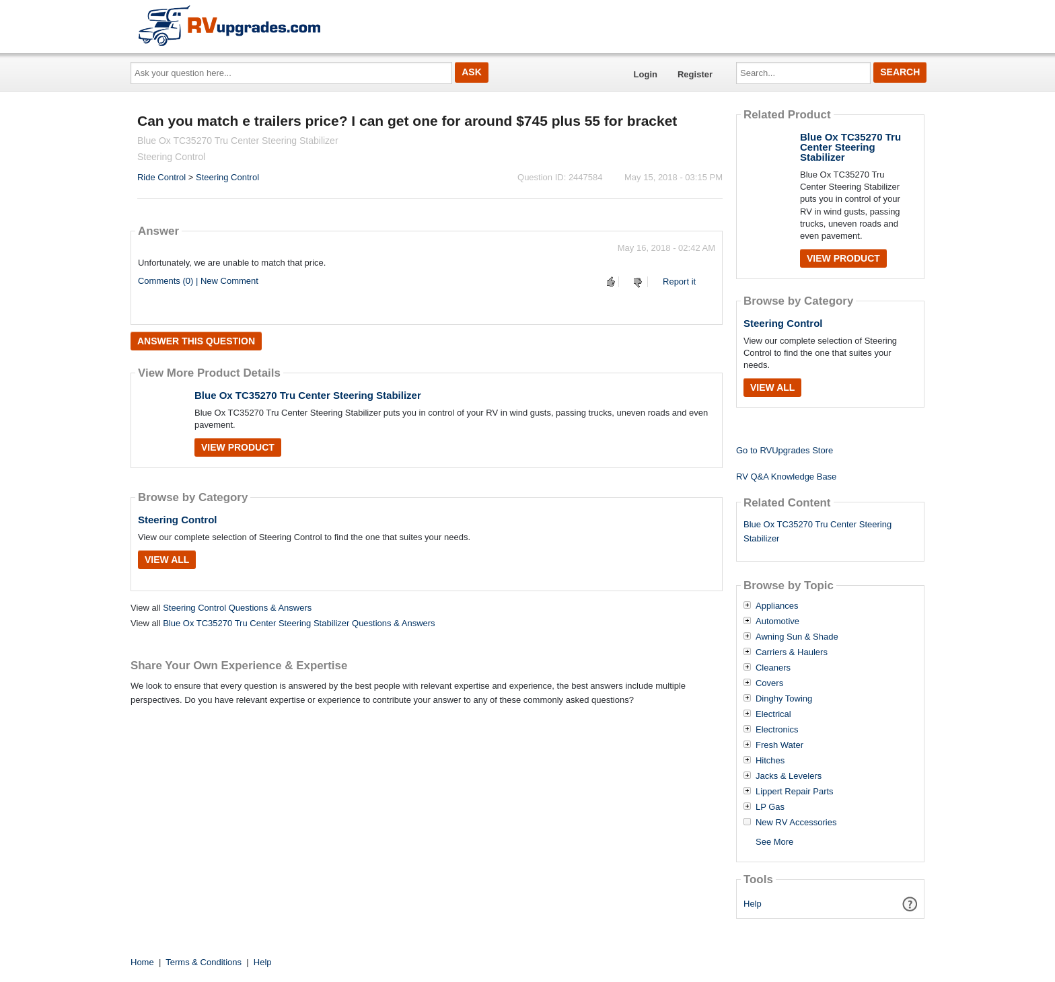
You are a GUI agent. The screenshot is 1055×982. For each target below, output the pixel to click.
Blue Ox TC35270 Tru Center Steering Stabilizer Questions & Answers (299, 623)
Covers (769, 683)
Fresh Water (779, 745)
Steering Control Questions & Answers (237, 608)
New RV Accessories (796, 822)
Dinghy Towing (784, 699)
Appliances (777, 606)
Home (142, 962)
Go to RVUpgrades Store (784, 450)
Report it (679, 281)
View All (167, 559)
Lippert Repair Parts (795, 791)
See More (774, 842)
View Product (238, 447)
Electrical (773, 714)
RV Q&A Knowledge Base (786, 476)
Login (645, 74)
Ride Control (161, 177)
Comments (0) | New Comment (198, 281)
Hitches (770, 760)
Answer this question (196, 341)
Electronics (777, 729)
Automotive (777, 621)
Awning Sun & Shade (797, 637)
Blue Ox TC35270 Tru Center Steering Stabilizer (307, 395)
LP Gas (770, 807)
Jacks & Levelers (789, 776)
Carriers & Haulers (792, 652)
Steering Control (227, 177)
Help (752, 904)
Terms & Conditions (204, 962)
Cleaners (773, 668)
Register (695, 74)
